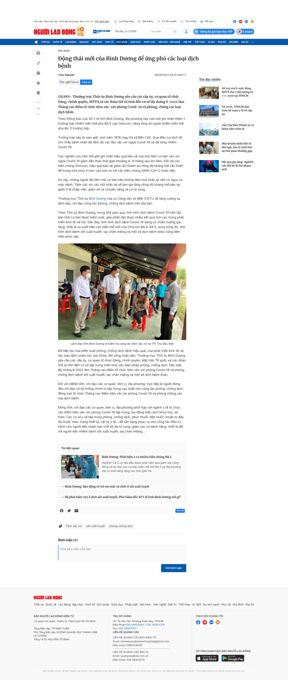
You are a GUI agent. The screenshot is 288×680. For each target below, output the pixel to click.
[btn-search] (175, 31)
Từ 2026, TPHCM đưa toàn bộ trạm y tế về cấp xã (237, 110)
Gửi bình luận (173, 568)
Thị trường (188, 21)
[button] (38, 102)
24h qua (206, 21)
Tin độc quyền (166, 21)
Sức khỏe (122, 42)
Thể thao (200, 42)
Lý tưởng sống (124, 21)
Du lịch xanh (211, 604)
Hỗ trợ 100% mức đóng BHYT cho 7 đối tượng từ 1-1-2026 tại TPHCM (237, 92)
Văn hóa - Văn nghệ (169, 42)
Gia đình (233, 42)
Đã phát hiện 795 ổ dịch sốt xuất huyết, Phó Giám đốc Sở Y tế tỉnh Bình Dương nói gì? (123, 497)
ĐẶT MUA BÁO (102, 21)
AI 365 (211, 42)
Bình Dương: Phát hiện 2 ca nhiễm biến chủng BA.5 (137, 457)
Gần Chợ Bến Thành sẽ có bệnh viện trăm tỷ (238, 126)
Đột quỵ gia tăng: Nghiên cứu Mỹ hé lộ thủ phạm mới (238, 165)
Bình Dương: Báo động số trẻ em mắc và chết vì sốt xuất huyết (107, 486)
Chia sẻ (86, 82)
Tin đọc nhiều (210, 79)
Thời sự (45, 42)
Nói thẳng (145, 21)
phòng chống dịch (121, 526)
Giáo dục (136, 42)
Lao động (71, 42)
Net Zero (97, 42)
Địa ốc (245, 42)
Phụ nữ (222, 42)
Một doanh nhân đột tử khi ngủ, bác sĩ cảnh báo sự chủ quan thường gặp (237, 147)
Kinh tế (109, 42)
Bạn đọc (84, 42)
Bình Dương (97, 199)
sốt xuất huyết (95, 526)
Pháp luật (149, 42)
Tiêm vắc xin (74, 526)
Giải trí (187, 42)
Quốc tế (57, 42)
